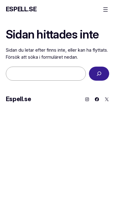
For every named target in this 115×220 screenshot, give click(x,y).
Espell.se (21, 9)
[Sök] (99, 74)
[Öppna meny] (105, 9)
